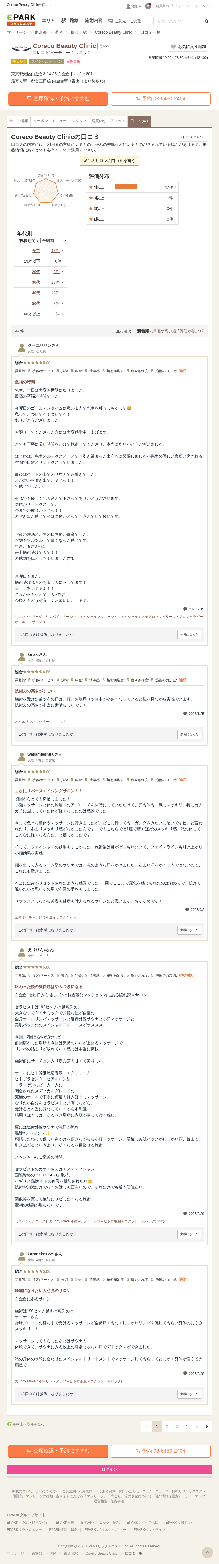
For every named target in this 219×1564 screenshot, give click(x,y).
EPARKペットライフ (150, 1530)
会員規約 (69, 1491)
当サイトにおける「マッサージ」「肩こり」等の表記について (104, 1496)
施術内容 (93, 20)
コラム (147, 1491)
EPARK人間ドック (180, 1523)
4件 (59, 314)
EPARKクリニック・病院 (100, 1523)
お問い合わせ (129, 1491)
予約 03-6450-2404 (160, 99)
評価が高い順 (164, 331)
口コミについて (193, 137)
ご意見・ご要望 (124, 20)
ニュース (162, 1491)
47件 (58, 250)
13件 (58, 282)
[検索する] (206, 21)
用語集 (18, 1496)
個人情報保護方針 (168, 1496)
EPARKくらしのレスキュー (105, 1530)
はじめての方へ (47, 1491)
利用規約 (85, 1491)
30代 (36, 282)
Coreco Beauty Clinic (113, 32)
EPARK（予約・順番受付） (28, 1523)
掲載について (22, 1491)
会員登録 (162, 6)
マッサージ (17, 32)
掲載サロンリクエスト (189, 1491)
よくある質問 (105, 1491)
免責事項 (117, 1501)
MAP (105, 46)
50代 (36, 303)
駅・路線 (70, 20)
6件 (59, 271)
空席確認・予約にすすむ (58, 98)
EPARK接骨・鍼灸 (63, 1530)
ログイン (182, 6)
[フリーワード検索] (177, 21)
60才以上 (32, 314)
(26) (98, 121)
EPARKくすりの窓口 (143, 1523)
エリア (48, 20)
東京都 (41, 32)
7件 (59, 303)
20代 (36, 271)
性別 (136, 6)
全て (36, 250)
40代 (36, 293)
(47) (139, 121)
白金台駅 (79, 32)
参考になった (189, 634)
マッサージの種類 (39, 1496)
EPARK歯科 (65, 1523)
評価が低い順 (192, 331)
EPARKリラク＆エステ (21, 20)
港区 (59, 32)
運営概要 (101, 1501)
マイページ (203, 6)
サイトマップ (195, 1496)
